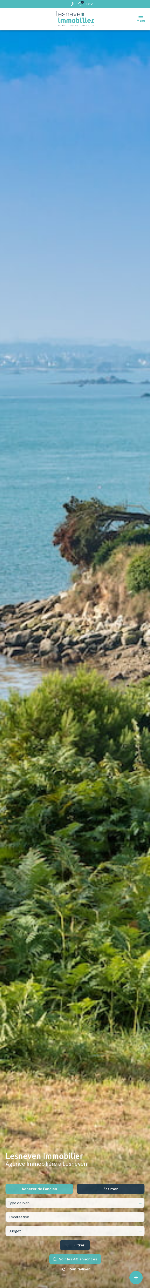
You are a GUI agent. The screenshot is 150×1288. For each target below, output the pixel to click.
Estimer (110, 1198)
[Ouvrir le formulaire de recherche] (75, 1255)
